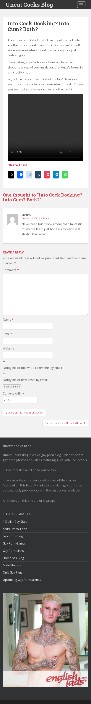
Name (8, 319)
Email (8, 334)
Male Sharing (12, 565)
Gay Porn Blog (13, 536)
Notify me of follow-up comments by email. (32, 368)
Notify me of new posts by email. (25, 380)
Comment (11, 270)
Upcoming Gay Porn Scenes (22, 580)
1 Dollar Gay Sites (15, 522)
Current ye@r (13, 393)
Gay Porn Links (13, 551)
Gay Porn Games (14, 543)
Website (8, 348)
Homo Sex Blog (13, 558)
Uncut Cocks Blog (29, 4)
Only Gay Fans (12, 572)
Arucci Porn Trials (15, 529)
